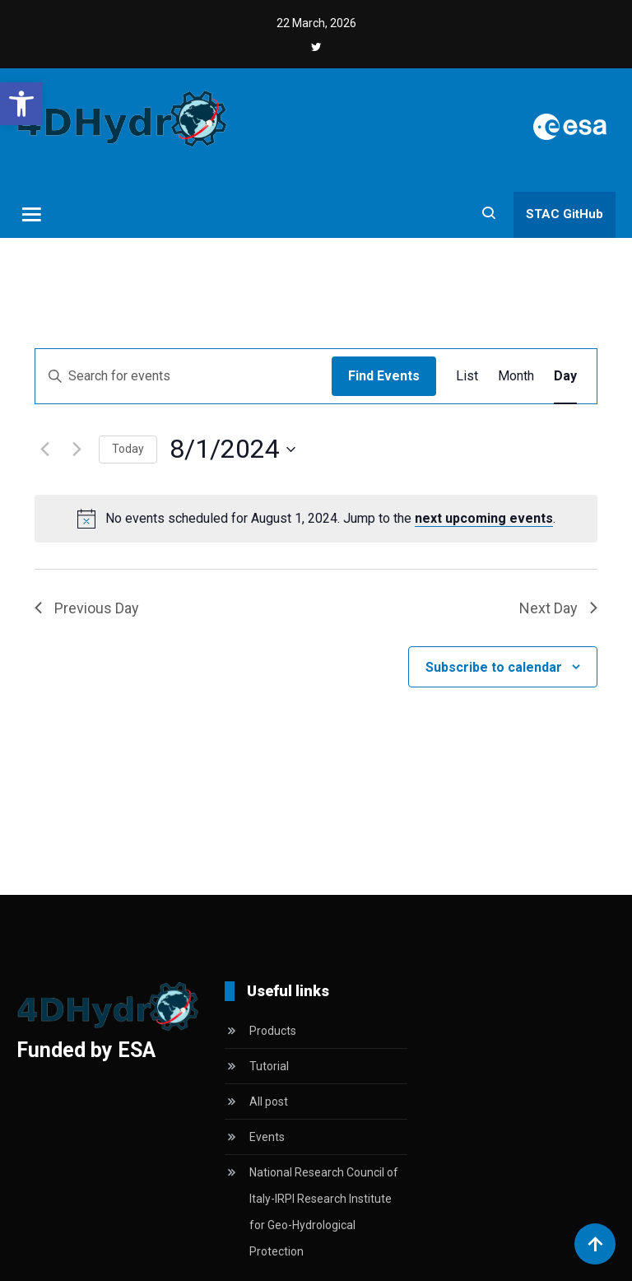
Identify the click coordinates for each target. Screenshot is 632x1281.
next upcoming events (484, 518)
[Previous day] (44, 449)
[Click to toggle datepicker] (232, 449)
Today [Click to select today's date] (128, 448)
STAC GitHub (564, 214)
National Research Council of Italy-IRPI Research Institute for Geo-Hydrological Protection (323, 1212)
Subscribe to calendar (493, 667)
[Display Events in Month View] (516, 376)
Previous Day (87, 608)
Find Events (384, 376)
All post (268, 1101)
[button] (21, 103)
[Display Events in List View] (467, 376)
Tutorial (269, 1066)
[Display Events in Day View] (565, 376)
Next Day (558, 608)
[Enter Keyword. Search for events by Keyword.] (183, 376)
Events (267, 1137)
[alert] (330, 518)
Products (272, 1030)
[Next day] (76, 449)
